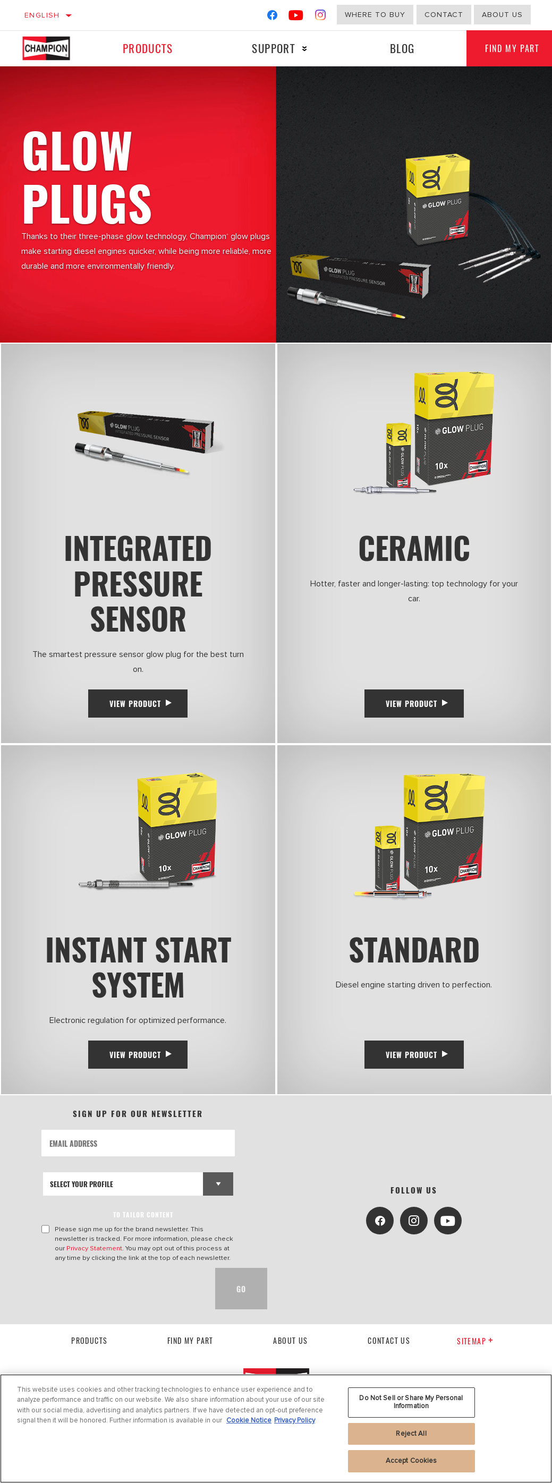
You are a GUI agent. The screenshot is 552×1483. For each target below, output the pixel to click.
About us (290, 1349)
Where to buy (375, 14)
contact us (389, 1349)
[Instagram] (320, 17)
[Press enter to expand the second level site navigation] (302, 48)
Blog (398, 48)
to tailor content (143, 1223)
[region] (276, 1428)
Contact (443, 14)
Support (271, 48)
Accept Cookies (411, 1460)
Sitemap (475, 1350)
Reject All (411, 1433)
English (42, 15)
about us (502, 14)
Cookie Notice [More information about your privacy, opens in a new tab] (248, 1420)
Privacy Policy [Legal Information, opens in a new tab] (294, 1420)
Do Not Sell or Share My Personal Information (411, 1402)
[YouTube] (296, 17)
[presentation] (122, 1297)
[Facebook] (272, 17)
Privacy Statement (94, 1257)
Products (147, 48)
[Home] (52, 48)
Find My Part (190, 1349)
